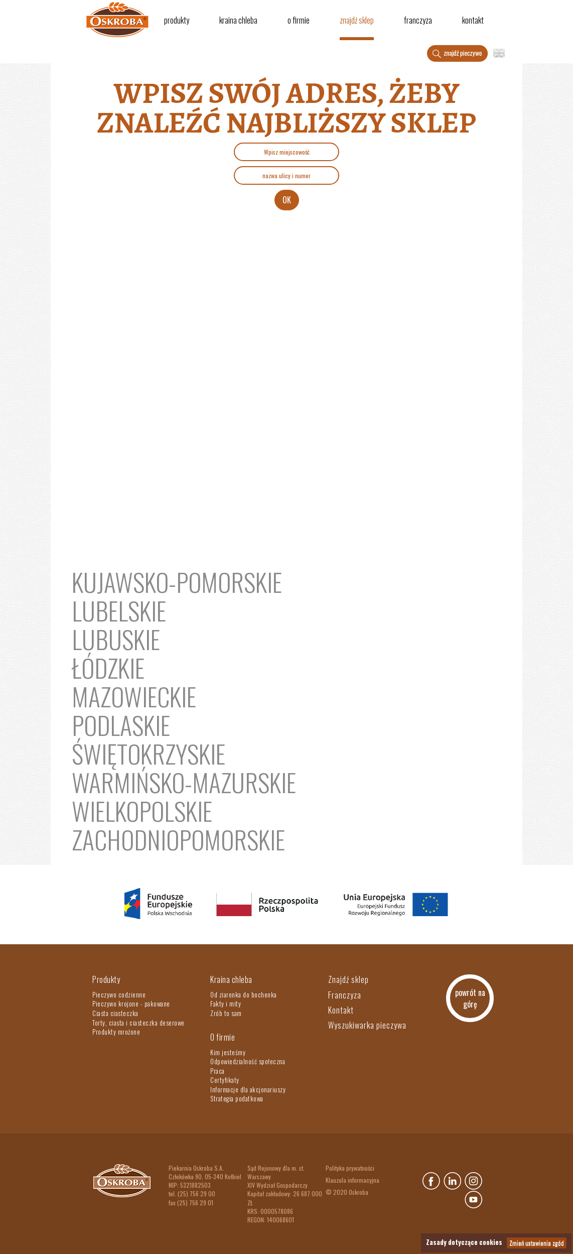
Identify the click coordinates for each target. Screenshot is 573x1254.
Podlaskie (121, 724)
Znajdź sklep (357, 20)
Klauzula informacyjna (352, 1180)
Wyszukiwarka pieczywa (367, 1025)
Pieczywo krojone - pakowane (131, 1003)
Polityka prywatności (350, 1168)
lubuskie (116, 638)
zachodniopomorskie (178, 838)
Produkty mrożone (116, 1032)
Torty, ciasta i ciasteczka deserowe (138, 1023)
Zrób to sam (226, 1013)
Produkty (176, 20)
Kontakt (473, 20)
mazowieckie (134, 695)
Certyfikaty (224, 1080)
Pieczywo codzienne (119, 994)
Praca (217, 1071)
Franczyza (418, 20)
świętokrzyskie (148, 753)
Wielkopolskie (142, 810)
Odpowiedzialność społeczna (247, 1061)
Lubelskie (119, 610)
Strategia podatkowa (236, 1098)
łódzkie (108, 667)
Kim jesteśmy (227, 1052)
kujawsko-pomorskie (177, 581)
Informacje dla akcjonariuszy (247, 1089)
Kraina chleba (238, 20)
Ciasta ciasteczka (115, 1013)
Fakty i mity (225, 1003)
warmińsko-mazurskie (184, 781)
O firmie (299, 20)
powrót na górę (470, 998)
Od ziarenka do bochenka (243, 994)
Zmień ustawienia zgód (536, 1242)
